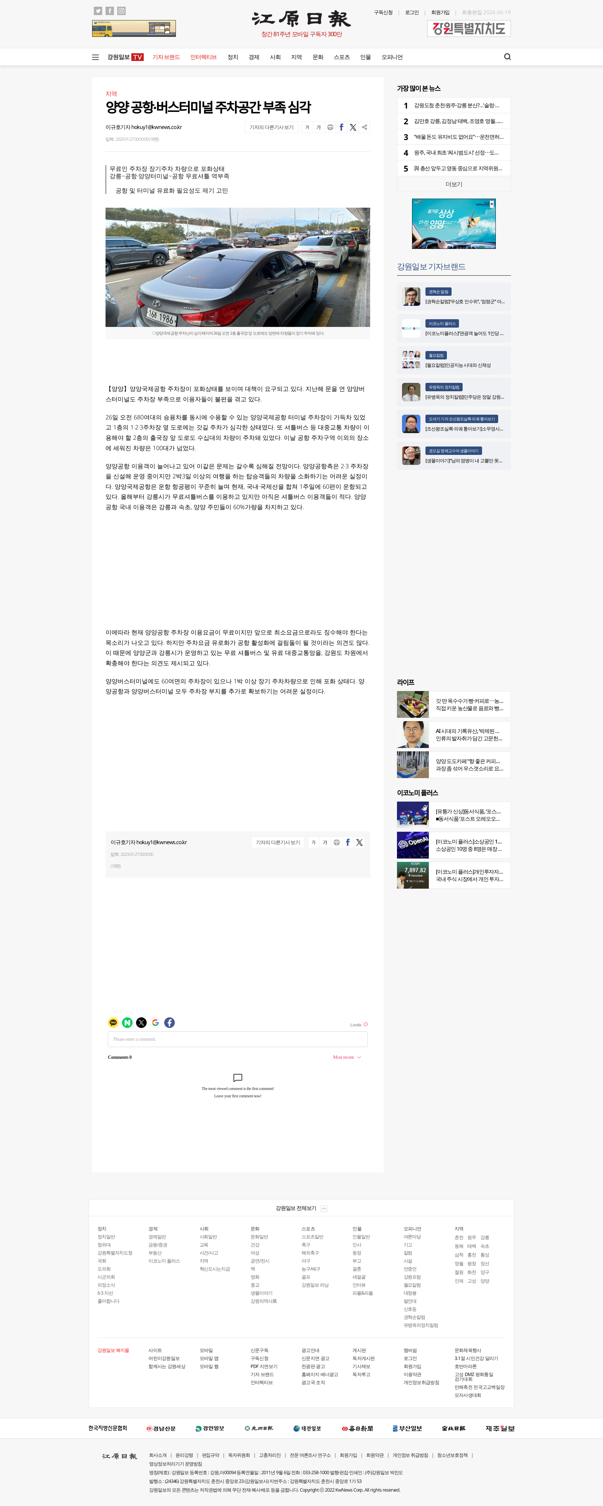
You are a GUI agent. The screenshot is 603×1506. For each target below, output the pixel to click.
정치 (232, 57)
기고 (408, 1244)
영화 (255, 1277)
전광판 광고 (313, 1366)
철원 (459, 1272)
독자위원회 (239, 1455)
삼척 (459, 1254)
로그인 (412, 12)
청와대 (104, 1244)
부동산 (154, 1252)
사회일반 (208, 1236)
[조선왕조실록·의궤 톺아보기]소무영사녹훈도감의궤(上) (478, 428)
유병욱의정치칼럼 (421, 1325)
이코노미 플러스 (442, 323)
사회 (275, 57)
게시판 (359, 1350)
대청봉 (410, 1293)
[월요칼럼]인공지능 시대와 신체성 (458, 365)
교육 (204, 1244)
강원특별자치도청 (114, 1252)
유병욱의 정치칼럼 (444, 387)
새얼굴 (358, 1277)
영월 (459, 1263)
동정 (356, 1252)
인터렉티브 (203, 57)
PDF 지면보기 (264, 1366)
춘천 (459, 1237)
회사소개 (157, 1455)
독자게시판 (363, 1358)
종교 (255, 1285)
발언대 (410, 1301)
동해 (459, 1246)
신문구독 (259, 1350)
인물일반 (361, 1236)
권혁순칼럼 (414, 1317)
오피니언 (392, 57)
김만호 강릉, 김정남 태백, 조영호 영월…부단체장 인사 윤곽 (477, 121)
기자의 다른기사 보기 (271, 127)
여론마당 (412, 1236)
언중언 (410, 1268)
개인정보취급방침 (421, 1382)
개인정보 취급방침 (410, 1455)
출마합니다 (108, 1301)
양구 (484, 1272)
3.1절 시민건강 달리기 (476, 1358)
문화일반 (259, 1236)
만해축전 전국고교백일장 (480, 1387)
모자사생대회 (468, 1395)
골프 (306, 1277)
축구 (306, 1244)
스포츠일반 (312, 1236)
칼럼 (408, 1252)
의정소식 (106, 1285)
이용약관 (412, 1374)
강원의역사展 (264, 1301)
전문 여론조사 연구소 (310, 1455)
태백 (471, 1246)
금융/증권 (157, 1244)
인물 (365, 57)
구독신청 (383, 12)
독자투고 (361, 1374)
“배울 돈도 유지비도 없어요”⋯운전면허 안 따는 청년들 (473, 136)
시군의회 (106, 1277)
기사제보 (361, 1366)
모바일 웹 (209, 1366)
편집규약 (210, 1455)
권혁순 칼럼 (438, 291)
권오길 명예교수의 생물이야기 (454, 451)
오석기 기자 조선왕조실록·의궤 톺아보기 (462, 419)
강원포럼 (412, 1277)
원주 (471, 1237)
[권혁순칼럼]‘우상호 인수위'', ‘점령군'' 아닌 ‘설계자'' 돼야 (478, 301)
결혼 (356, 1268)
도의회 (104, 1268)
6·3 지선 (105, 1293)
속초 (484, 1246)
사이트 (155, 1350)
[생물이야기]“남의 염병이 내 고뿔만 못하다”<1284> (473, 460)
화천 (471, 1272)
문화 (318, 57)
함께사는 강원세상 (166, 1366)
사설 (408, 1260)
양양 (484, 1281)
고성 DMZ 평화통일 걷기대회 (474, 1376)
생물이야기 (261, 1293)
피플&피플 (362, 1293)
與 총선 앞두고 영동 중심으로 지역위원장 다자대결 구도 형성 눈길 (485, 168)
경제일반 (157, 1236)
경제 (254, 57)
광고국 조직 (313, 1382)
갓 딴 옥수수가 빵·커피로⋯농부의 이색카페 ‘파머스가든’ (496, 700)
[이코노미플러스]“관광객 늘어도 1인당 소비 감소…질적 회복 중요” (488, 333)
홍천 (471, 1254)
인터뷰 (358, 1285)
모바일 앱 (209, 1358)
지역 (296, 57)
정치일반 (106, 1236)
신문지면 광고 (315, 1358)
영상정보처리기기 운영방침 (175, 1463)
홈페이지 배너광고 (320, 1374)
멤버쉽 (410, 1350)
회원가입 (440, 12)
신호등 (410, 1309)
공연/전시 (260, 1260)
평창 (471, 1263)
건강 (255, 1244)
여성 (255, 1252)
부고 (356, 1260)
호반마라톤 (466, 1366)
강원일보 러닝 (315, 1285)
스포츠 (341, 57)
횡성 (484, 1254)
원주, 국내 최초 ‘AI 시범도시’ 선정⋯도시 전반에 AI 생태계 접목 (480, 152)
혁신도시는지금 (215, 1268)
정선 (484, 1263)
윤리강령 (184, 1455)
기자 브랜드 (166, 57)
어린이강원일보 (164, 1358)
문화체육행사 (468, 1350)
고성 (471, 1281)
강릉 (484, 1237)
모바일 (206, 1350)
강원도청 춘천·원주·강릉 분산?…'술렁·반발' (460, 105)
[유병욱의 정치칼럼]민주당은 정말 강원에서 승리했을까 (478, 397)
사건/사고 (209, 1252)
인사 (356, 1244)
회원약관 (375, 1455)
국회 (101, 1260)
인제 (459, 1281)
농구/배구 (311, 1268)
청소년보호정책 (452, 1455)
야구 (306, 1260)
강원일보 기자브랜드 (431, 266)
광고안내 (310, 1350)
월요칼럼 (436, 355)
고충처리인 (270, 1455)
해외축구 (310, 1252)
